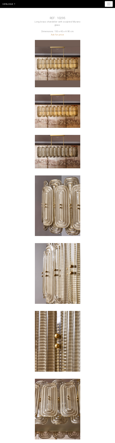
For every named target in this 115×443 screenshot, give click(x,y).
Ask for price (57, 34)
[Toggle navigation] (109, 4)
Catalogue (7, 4)
